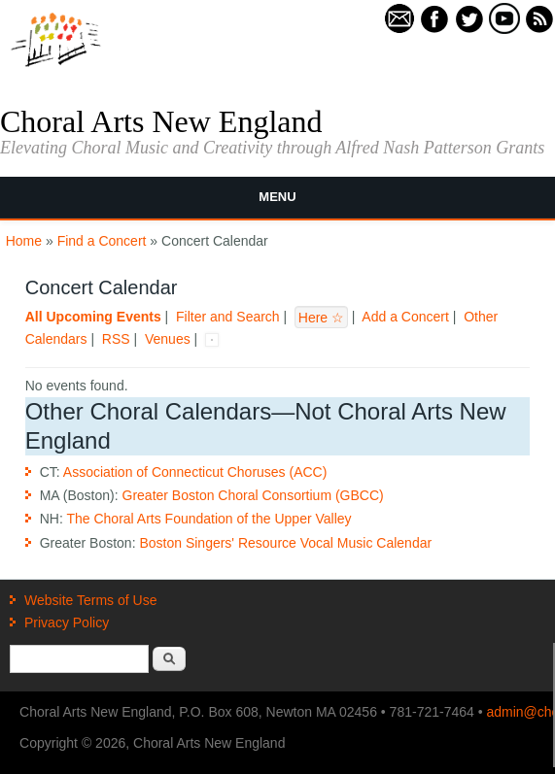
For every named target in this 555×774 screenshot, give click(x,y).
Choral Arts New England (161, 121)
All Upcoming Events (93, 316)
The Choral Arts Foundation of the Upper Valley (208, 518)
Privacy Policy (66, 622)
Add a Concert (405, 316)
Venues (168, 339)
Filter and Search (228, 316)
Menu (277, 196)
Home (24, 241)
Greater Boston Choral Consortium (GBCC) (253, 495)
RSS (116, 339)
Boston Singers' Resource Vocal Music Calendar (285, 543)
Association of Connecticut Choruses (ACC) (195, 472)
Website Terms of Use (90, 600)
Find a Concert (102, 241)
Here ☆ (321, 316)
